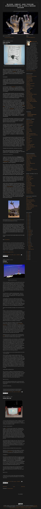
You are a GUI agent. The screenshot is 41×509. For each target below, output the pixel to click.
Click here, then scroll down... (9, 37)
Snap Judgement (29, 138)
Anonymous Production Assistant (31, 76)
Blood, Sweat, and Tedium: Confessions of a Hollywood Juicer (20, 6)
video (21, 126)
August (29, 235)
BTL (27, 198)
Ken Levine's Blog (29, 96)
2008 (28, 258)
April (29, 241)
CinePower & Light (29, 158)
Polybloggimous (28, 188)
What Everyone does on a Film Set (31, 169)
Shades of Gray (28, 189)
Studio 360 (28, 139)
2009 (28, 256)
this (7, 454)
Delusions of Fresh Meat (30, 199)
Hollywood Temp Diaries (30, 204)
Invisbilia (27, 132)
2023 (28, 216)
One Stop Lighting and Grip (30, 163)
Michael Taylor (34, 41)
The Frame (28, 143)
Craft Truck (28, 82)
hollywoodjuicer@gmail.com (30, 37)
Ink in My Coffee (28, 179)
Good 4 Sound (28, 89)
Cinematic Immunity (29, 125)
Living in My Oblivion (29, 97)
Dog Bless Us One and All (30, 83)
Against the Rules (29, 120)
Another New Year (7, 398)
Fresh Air (27, 127)
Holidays (5, 261)
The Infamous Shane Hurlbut (30, 107)
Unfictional (28, 149)
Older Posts (23, 486)
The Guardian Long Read (30, 144)
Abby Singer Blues (29, 197)
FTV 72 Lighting (28, 202)
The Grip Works (28, 170)
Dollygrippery (28, 84)
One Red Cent (28, 209)
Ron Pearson (28, 165)
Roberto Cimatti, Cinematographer (31, 101)
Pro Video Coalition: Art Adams (31, 100)
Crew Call (27, 126)
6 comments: (18, 481)
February (29, 243)
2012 (28, 252)
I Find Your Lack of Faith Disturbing (31, 205)
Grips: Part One (6, 42)
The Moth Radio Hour (29, 145)
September (30, 234)
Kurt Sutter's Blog (29, 208)
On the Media (28, 136)
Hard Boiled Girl (30, 115)
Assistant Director (10, 451)
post (6, 428)
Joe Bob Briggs (28, 182)
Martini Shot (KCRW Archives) (31, 133)
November (30, 231)
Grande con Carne (29, 203)
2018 (28, 223)
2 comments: (18, 254)
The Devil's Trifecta (29, 191)
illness (4, 335)
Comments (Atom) (10, 488)
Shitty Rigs (28, 102)
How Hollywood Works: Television (31, 94)
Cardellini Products (29, 157)
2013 (28, 251)
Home (14, 486)
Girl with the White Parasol (31, 114)
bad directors (12, 108)
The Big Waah (28, 103)
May (29, 239)
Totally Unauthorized (29, 108)
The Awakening (7, 239)
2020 (28, 220)
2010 (28, 255)
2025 (28, 213)
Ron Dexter (28, 164)
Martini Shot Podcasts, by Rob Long (31, 134)
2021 (28, 219)
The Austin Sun (28, 190)
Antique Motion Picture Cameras (31, 156)
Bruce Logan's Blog (29, 79)
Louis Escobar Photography (30, 185)
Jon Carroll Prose (29, 183)
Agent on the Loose (29, 176)
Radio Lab (28, 137)
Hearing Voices (28, 128)
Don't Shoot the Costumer (30, 85)
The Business (28, 142)
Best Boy (14, 71)
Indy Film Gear (28, 162)
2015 (28, 227)
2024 (28, 215)
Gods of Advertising (29, 88)
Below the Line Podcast (30, 121)
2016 (28, 226)
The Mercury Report (29, 168)
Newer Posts (5, 486)
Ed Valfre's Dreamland (29, 178)
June (29, 238)
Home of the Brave (29, 131)
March (29, 242)
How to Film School (29, 95)
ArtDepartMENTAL (29, 77)
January (29, 245)
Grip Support (28, 91)
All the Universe (28, 177)
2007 (28, 259)
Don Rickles (13, 86)
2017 (28, 224)
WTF (27, 150)
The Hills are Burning (29, 106)
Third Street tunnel (10, 186)
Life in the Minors (29, 184)
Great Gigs (28, 90)
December (30, 230)
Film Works (28, 159)
